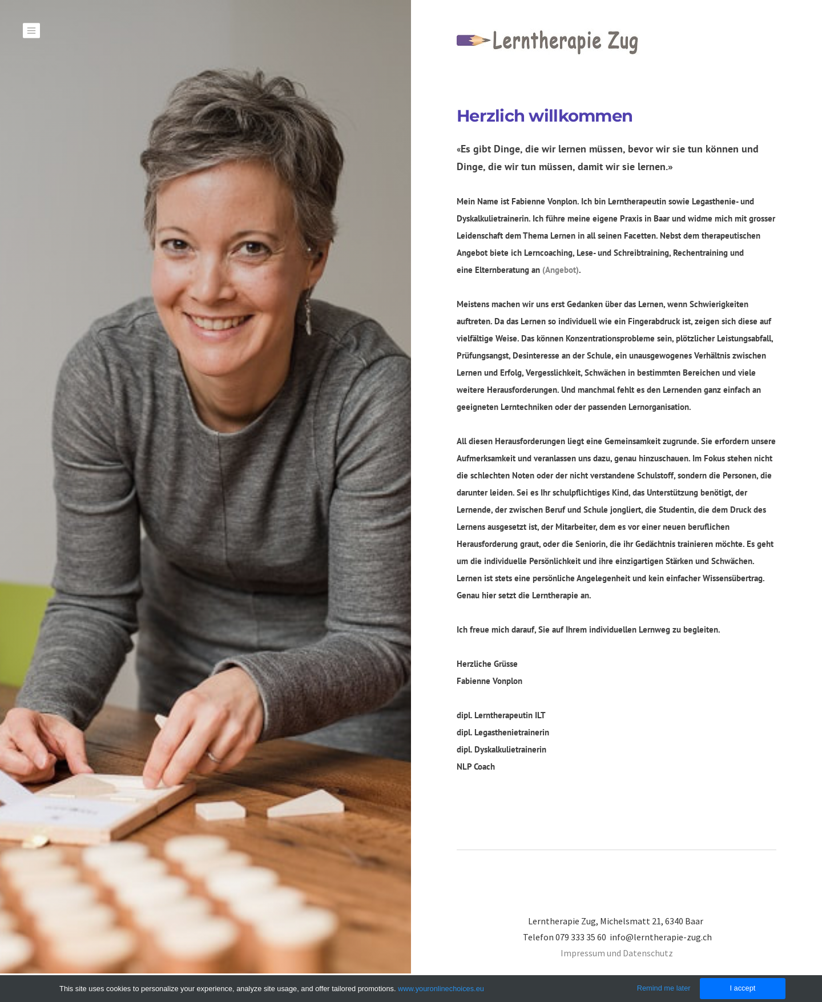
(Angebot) (560, 269)
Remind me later (664, 988)
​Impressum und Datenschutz (617, 953)
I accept (742, 988)
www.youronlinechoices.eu (441, 988)
